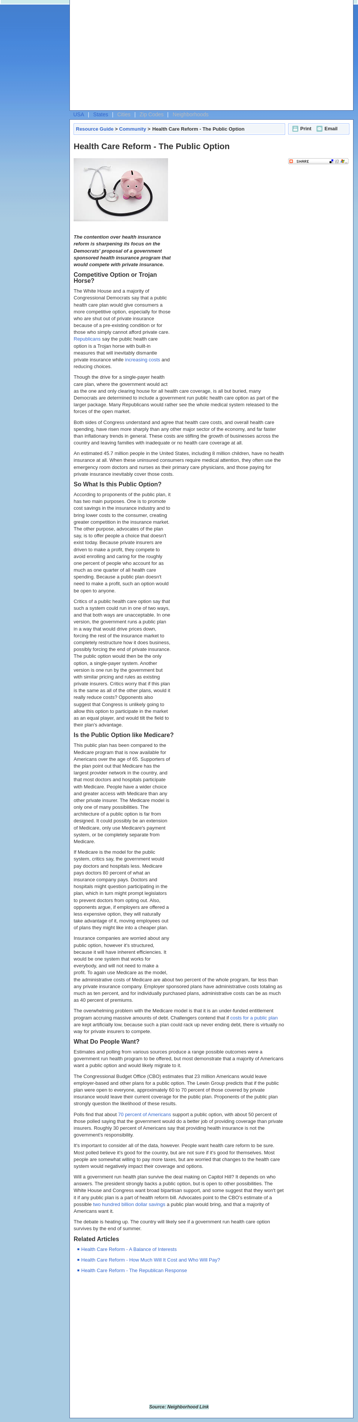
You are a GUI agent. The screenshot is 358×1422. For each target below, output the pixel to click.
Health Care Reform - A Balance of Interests (129, 1249)
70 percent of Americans (144, 1114)
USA (78, 114)
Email (326, 128)
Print (301, 128)
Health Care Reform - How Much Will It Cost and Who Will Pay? (150, 1260)
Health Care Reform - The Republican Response (134, 1270)
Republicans (87, 339)
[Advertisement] (148, 57)
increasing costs (142, 359)
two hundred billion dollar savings (129, 1204)
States (100, 114)
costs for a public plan (254, 1018)
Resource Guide (95, 129)
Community (133, 129)
